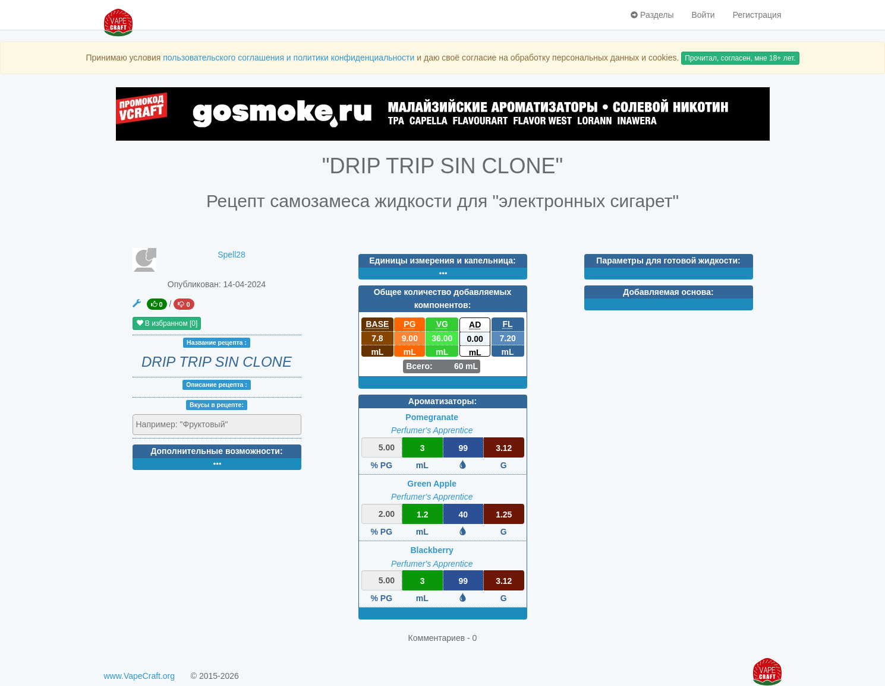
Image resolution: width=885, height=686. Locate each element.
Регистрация (757, 15)
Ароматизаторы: (442, 401)
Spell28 (231, 254)
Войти (702, 15)
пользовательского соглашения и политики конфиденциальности (288, 57)
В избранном (167, 323)
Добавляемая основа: (668, 292)
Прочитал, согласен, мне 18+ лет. (740, 58)
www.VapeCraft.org (139, 676)
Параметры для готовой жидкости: (668, 260)
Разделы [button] (652, 15)
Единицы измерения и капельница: (442, 260)
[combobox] (217, 425)
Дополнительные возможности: (216, 451)
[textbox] (188, 424)
